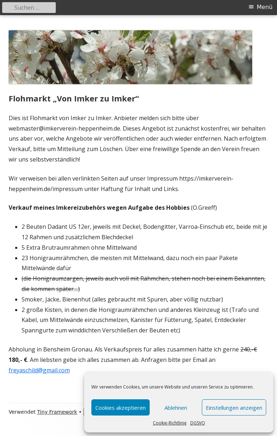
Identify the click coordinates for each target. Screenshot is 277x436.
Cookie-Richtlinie (170, 423)
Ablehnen (175, 407)
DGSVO (197, 423)
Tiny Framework (57, 412)
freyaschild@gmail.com (39, 370)
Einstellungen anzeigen (234, 407)
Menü (265, 7)
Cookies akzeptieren (120, 407)
